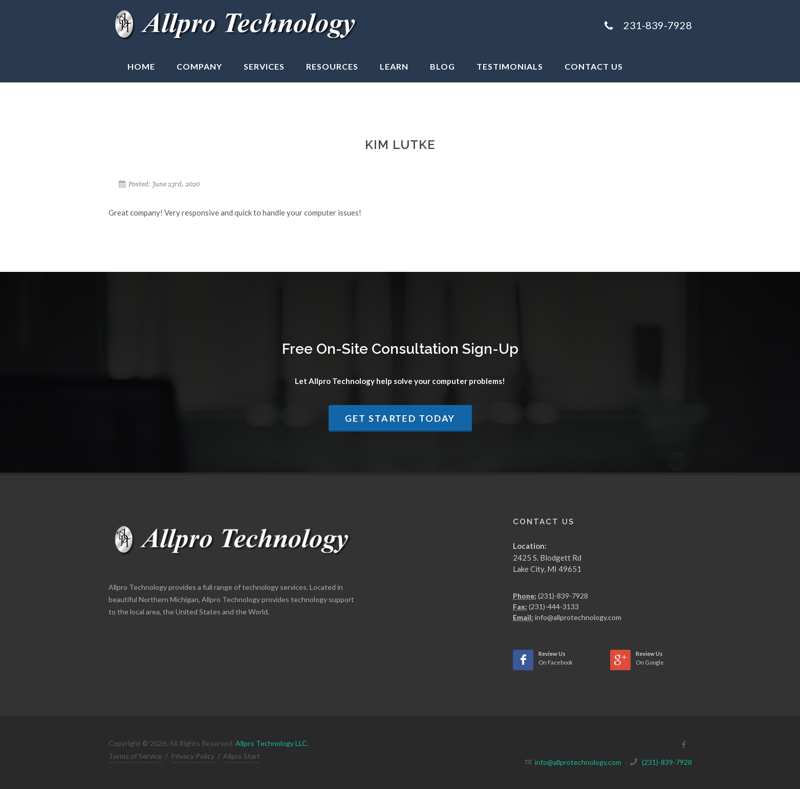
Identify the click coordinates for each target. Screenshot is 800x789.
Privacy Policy (192, 756)
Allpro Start (241, 756)
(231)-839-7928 (563, 595)
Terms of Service (135, 756)
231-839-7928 (657, 25)
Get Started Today (400, 418)
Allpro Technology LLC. (272, 743)
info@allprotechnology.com (578, 617)
